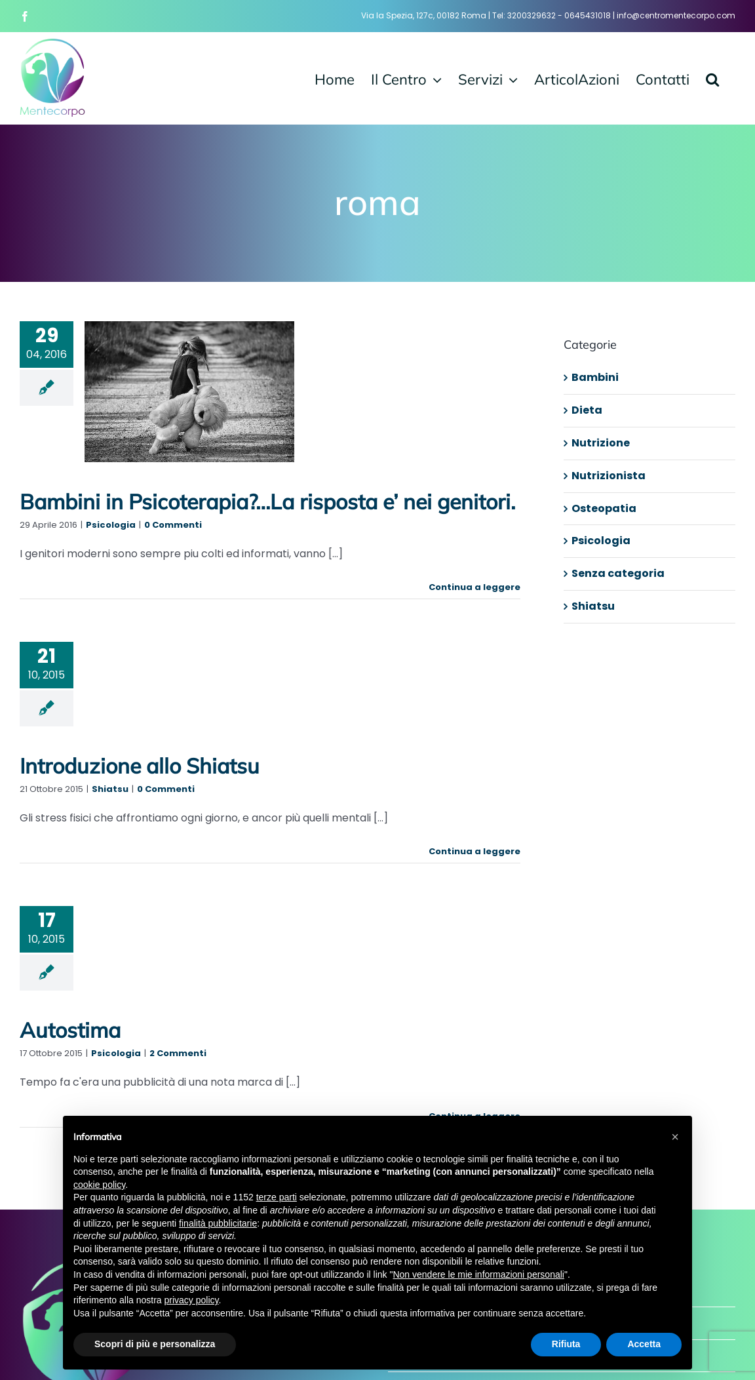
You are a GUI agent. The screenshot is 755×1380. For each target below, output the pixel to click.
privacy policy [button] (192, 1300)
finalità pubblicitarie (218, 1223)
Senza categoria (618, 573)
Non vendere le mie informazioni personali (478, 1274)
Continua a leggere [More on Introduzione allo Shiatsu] (474, 851)
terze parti (276, 1197)
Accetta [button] (644, 1344)
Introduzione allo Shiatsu (140, 766)
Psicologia (111, 525)
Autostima (70, 1030)
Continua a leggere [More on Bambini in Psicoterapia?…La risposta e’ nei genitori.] (474, 587)
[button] (712, 78)
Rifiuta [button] (566, 1344)
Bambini (595, 377)
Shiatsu (110, 789)
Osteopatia (603, 508)
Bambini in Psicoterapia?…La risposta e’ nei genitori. (267, 501)
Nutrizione (600, 442)
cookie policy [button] (99, 1184)
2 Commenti (177, 1053)
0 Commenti (173, 525)
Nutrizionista (608, 475)
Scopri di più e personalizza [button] (154, 1344)
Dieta (586, 410)
